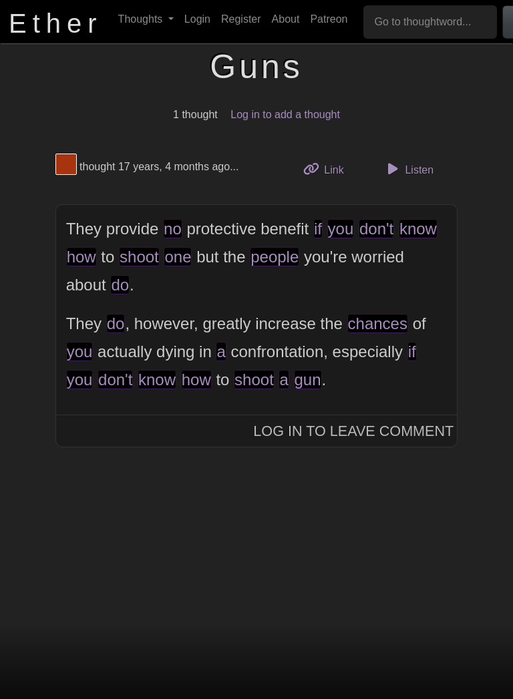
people (274, 257)
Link (328, 169)
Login (197, 19)
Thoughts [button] (142, 19)
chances (377, 323)
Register (241, 19)
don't (376, 229)
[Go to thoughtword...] (430, 22)
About (286, 19)
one (177, 257)
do (120, 285)
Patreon (328, 19)
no (173, 229)
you (341, 229)
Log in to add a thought (285, 114)
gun (308, 380)
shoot (139, 257)
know (418, 229)
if (318, 229)
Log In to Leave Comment (353, 431)
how (81, 257)
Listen (408, 169)
